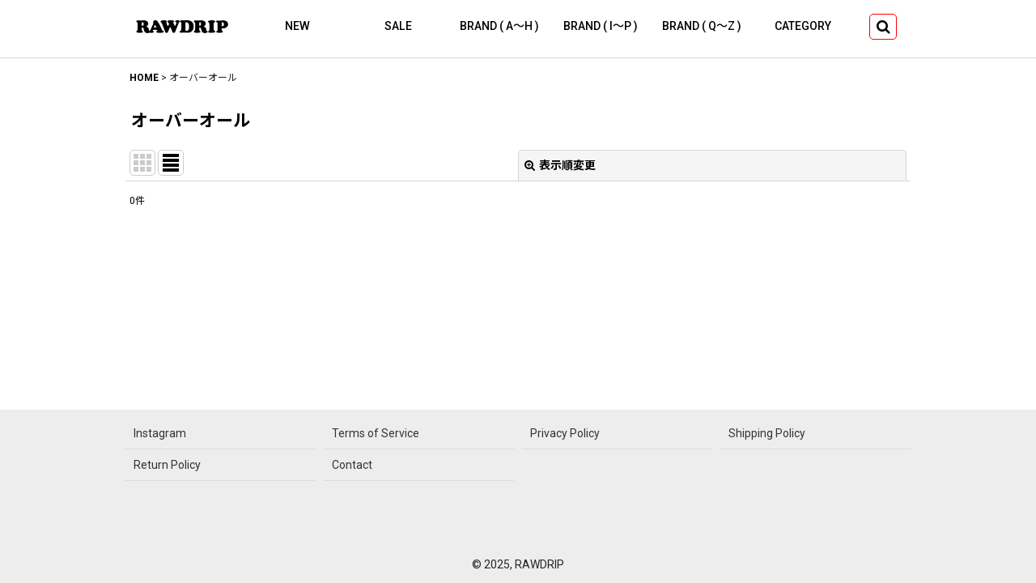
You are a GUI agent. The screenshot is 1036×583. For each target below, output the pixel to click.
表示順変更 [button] (560, 165)
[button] (883, 27)
